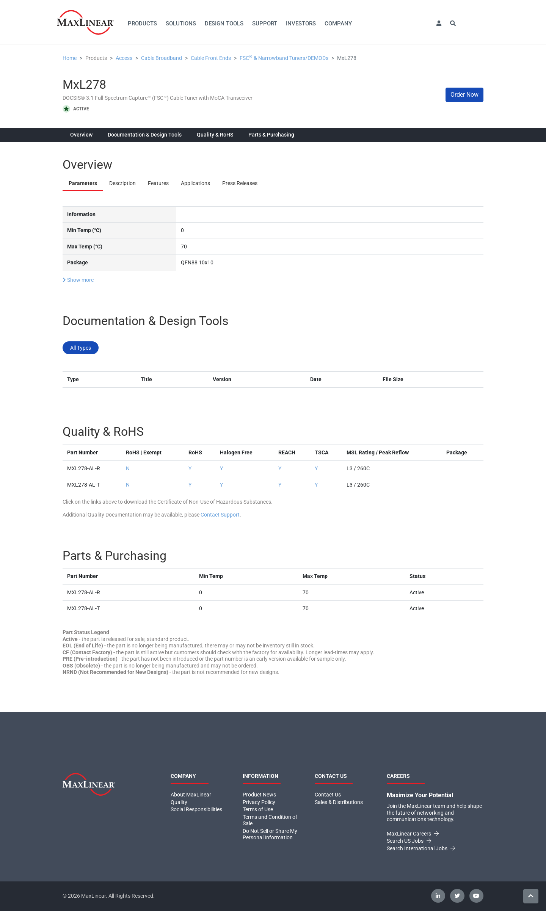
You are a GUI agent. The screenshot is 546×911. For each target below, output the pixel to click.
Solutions (181, 23)
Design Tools (224, 23)
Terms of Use (258, 809)
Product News (259, 795)
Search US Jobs (409, 841)
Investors (301, 23)
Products (142, 23)
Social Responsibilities (196, 809)
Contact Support (220, 515)
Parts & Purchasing (271, 135)
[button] (438, 23)
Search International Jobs (421, 848)
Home (70, 58)
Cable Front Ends (211, 58)
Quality (179, 802)
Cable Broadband (161, 58)
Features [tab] (158, 183)
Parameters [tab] (83, 183)
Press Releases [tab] (239, 183)
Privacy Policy (259, 802)
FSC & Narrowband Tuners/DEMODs (284, 58)
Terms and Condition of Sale (270, 820)
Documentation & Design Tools (145, 135)
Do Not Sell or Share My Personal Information (270, 834)
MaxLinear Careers (413, 834)
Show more (78, 280)
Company (338, 23)
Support (264, 23)
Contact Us (328, 795)
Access (124, 58)
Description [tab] (122, 183)
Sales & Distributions (339, 802)
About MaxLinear (191, 795)
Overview (81, 135)
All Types (80, 348)
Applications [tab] (195, 183)
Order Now (464, 94)
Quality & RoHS (215, 135)
